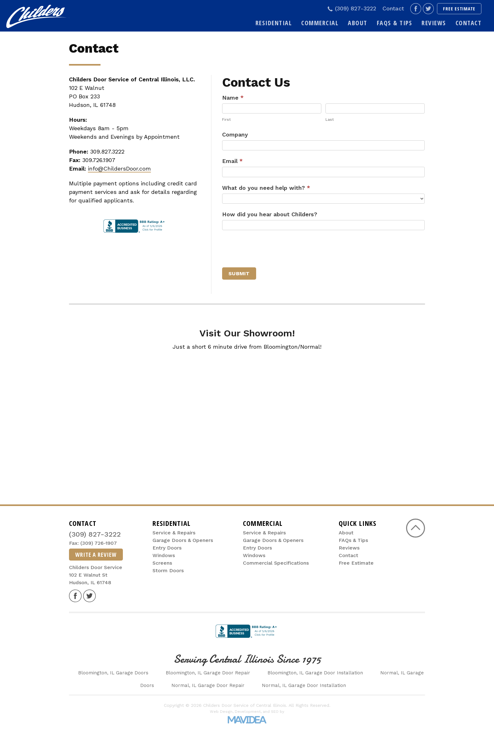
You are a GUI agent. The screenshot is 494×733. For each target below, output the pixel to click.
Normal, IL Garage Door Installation (304, 685)
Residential (274, 23)
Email (232, 161)
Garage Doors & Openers (182, 540)
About (357, 23)
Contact (393, 8)
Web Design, (221, 711)
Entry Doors (166, 548)
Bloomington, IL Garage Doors (113, 673)
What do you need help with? (266, 187)
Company (235, 134)
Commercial (319, 23)
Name (233, 97)
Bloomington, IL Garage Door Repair (208, 673)
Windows (163, 555)
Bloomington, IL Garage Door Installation (315, 673)
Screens (162, 563)
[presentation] (270, 248)
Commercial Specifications (276, 563)
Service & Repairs (173, 533)
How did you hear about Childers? (269, 214)
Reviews (434, 23)
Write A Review (96, 554)
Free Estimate (459, 8)
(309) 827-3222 (350, 9)
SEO (275, 711)
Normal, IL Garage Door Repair (207, 685)
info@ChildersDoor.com (119, 168)
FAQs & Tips (394, 23)
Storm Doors (168, 570)
